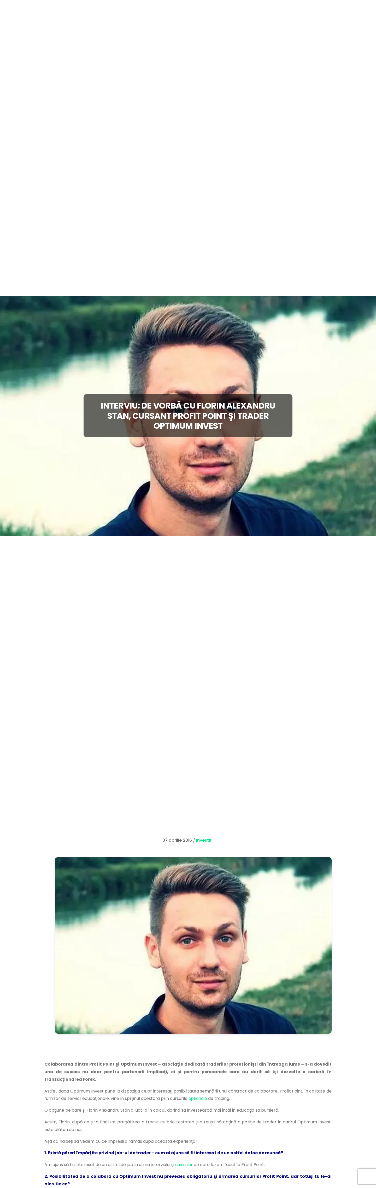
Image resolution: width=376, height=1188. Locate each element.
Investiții (205, 840)
